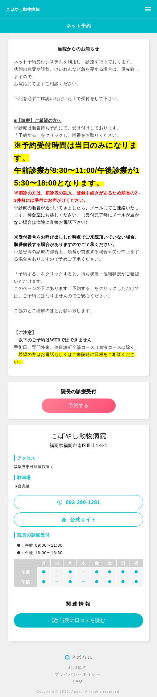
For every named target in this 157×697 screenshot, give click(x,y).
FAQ (78, 681)
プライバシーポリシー (78, 674)
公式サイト (78, 520)
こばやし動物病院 (22, 9)
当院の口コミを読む (78, 620)
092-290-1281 (78, 502)
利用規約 (77, 667)
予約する (78, 405)
